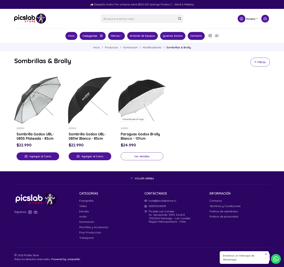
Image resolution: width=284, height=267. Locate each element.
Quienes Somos (173, 35)
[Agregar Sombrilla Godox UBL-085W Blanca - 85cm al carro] (90, 156)
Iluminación (130, 47)
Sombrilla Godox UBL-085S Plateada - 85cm (35, 136)
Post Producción (90, 232)
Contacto (196, 35)
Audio (83, 216)
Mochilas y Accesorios (93, 227)
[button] (142, 178)
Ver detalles (142, 156)
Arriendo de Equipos (142, 35)
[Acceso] (248, 19)
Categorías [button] (92, 36)
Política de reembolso (223, 211)
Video (83, 206)
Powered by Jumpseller (65, 259)
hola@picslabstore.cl (160, 200)
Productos (111, 47)
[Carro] (265, 19)
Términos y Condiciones (225, 206)
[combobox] (142, 18)
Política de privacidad (223, 216)
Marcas (116, 35)
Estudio (84, 211)
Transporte (86, 238)
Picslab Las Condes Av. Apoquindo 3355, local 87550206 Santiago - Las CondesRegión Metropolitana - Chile (167, 217)
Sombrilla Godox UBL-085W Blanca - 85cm (87, 136)
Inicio (71, 35)
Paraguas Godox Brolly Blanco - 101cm (140, 136)
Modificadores (152, 47)
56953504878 (155, 206)
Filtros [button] (260, 62)
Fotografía (86, 200)
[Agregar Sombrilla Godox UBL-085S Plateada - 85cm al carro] (38, 156)
